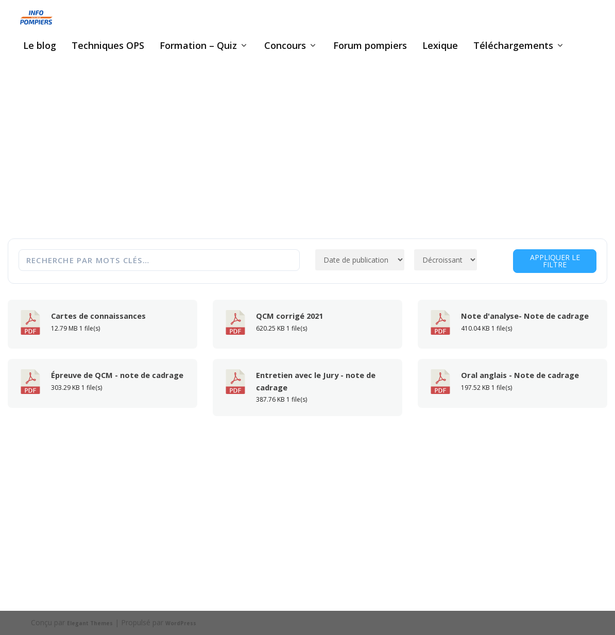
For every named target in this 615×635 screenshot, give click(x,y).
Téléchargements (513, 46)
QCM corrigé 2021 (289, 316)
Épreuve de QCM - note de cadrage (117, 375)
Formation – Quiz (198, 46)
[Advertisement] (308, 158)
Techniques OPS (108, 46)
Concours (285, 46)
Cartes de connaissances (98, 316)
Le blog (39, 46)
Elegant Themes (90, 623)
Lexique (440, 46)
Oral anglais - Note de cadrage (520, 375)
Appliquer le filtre (555, 260)
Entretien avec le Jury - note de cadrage (315, 381)
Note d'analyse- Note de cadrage (525, 316)
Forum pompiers (370, 46)
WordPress (180, 623)
